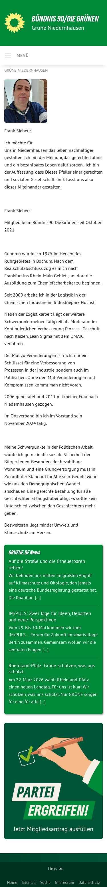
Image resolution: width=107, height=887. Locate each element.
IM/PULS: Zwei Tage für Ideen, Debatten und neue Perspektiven (50, 616)
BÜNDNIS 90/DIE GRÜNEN (65, 18)
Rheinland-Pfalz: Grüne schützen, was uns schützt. (52, 668)
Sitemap (29, 882)
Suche (45, 882)
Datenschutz (89, 882)
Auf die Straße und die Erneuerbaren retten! (47, 564)
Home (12, 882)
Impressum (64, 882)
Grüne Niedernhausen (26, 70)
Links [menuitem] (52, 868)
